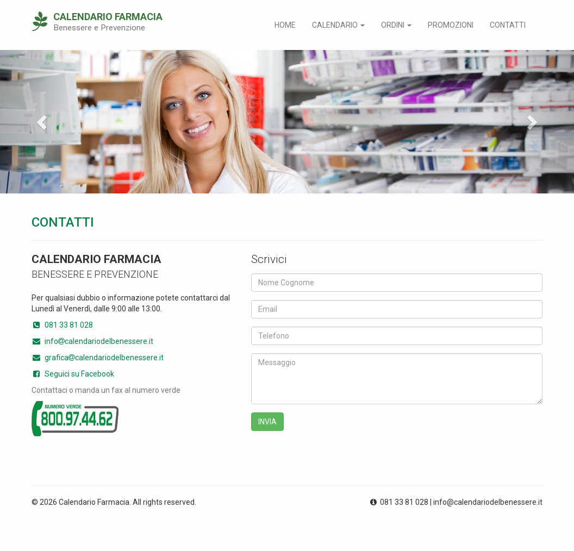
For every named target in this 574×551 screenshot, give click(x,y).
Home (285, 25)
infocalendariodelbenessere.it (92, 341)
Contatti (508, 25)
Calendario (338, 25)
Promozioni (450, 25)
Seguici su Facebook (73, 374)
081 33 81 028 (62, 325)
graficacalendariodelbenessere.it (98, 357)
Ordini (396, 25)
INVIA (267, 421)
